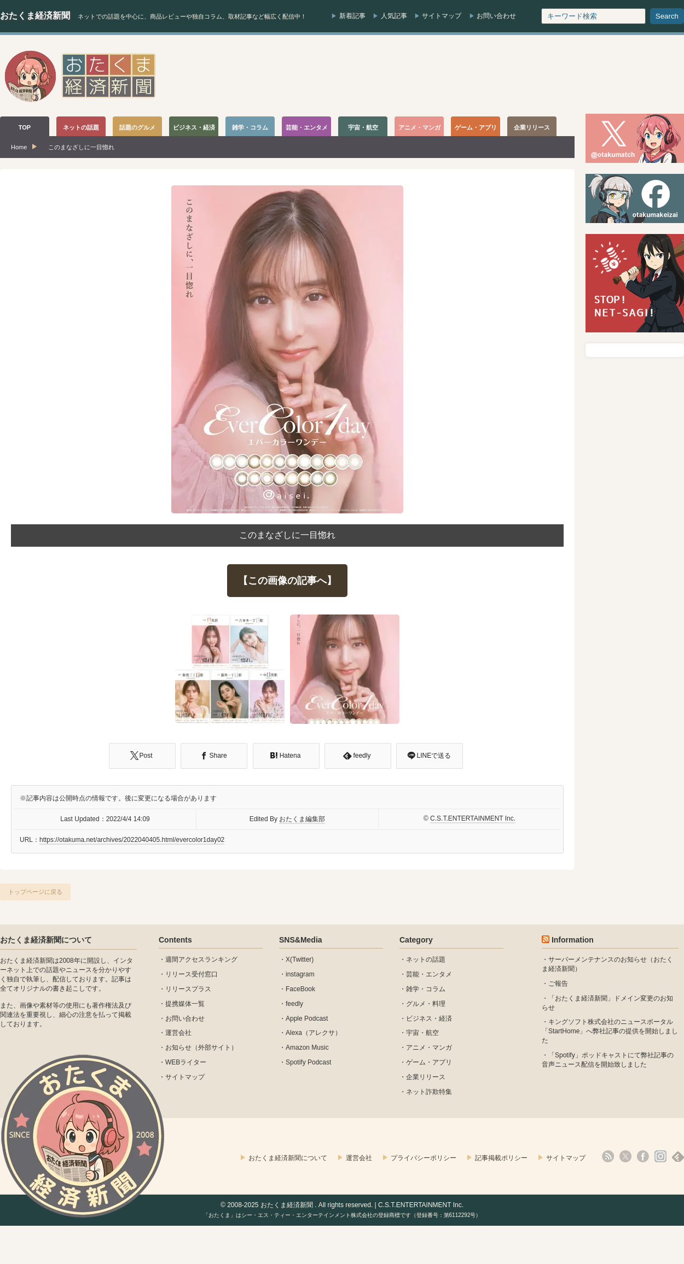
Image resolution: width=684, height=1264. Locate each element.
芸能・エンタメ (429, 974)
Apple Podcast (307, 1018)
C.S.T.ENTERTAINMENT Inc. (472, 818)
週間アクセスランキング (201, 959)
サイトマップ (441, 16)
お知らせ (178, 1047)
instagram (300, 974)
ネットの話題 (425, 959)
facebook (643, 1156)
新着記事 (352, 16)
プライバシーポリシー (423, 1158)
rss (608, 1156)
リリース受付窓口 (191, 974)
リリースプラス (188, 989)
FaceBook (300, 989)
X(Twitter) (300, 959)
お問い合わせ (496, 16)
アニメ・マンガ (429, 1047)
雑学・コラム (425, 989)
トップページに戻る (35, 891)
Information (573, 939)
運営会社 (178, 1033)
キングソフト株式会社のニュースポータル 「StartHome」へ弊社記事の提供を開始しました (610, 1031)
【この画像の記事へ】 (287, 580)
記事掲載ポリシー (501, 1158)
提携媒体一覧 (185, 1004)
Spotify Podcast (308, 1062)
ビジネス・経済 (429, 1018)
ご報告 (558, 983)
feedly (294, 1004)
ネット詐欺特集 (429, 1092)
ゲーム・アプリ (429, 1062)
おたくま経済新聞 (35, 15)
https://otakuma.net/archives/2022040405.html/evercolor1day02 (131, 840)
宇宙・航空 (422, 1033)
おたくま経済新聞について (46, 939)
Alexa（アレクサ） (313, 1033)
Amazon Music (307, 1047)
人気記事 (394, 16)
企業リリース (425, 1077)
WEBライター (185, 1062)
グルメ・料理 (425, 1004)
